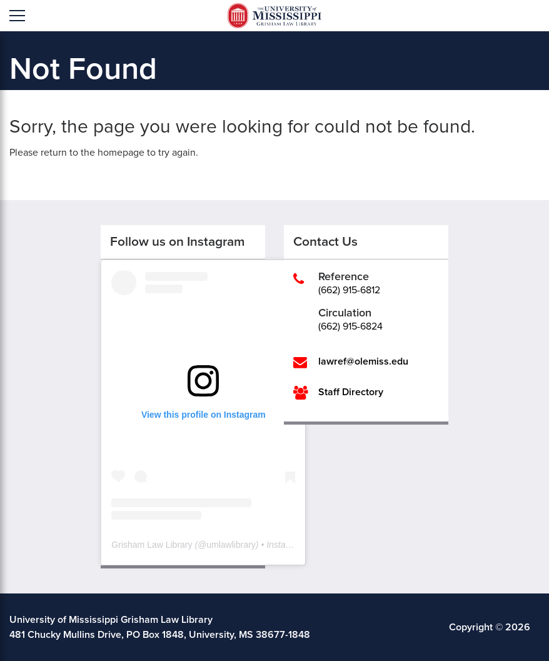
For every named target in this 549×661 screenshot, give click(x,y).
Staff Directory (350, 392)
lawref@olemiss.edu (363, 361)
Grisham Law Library (151, 545)
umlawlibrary (231, 545)
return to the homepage (92, 152)
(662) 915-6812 (349, 290)
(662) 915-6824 (350, 326)
